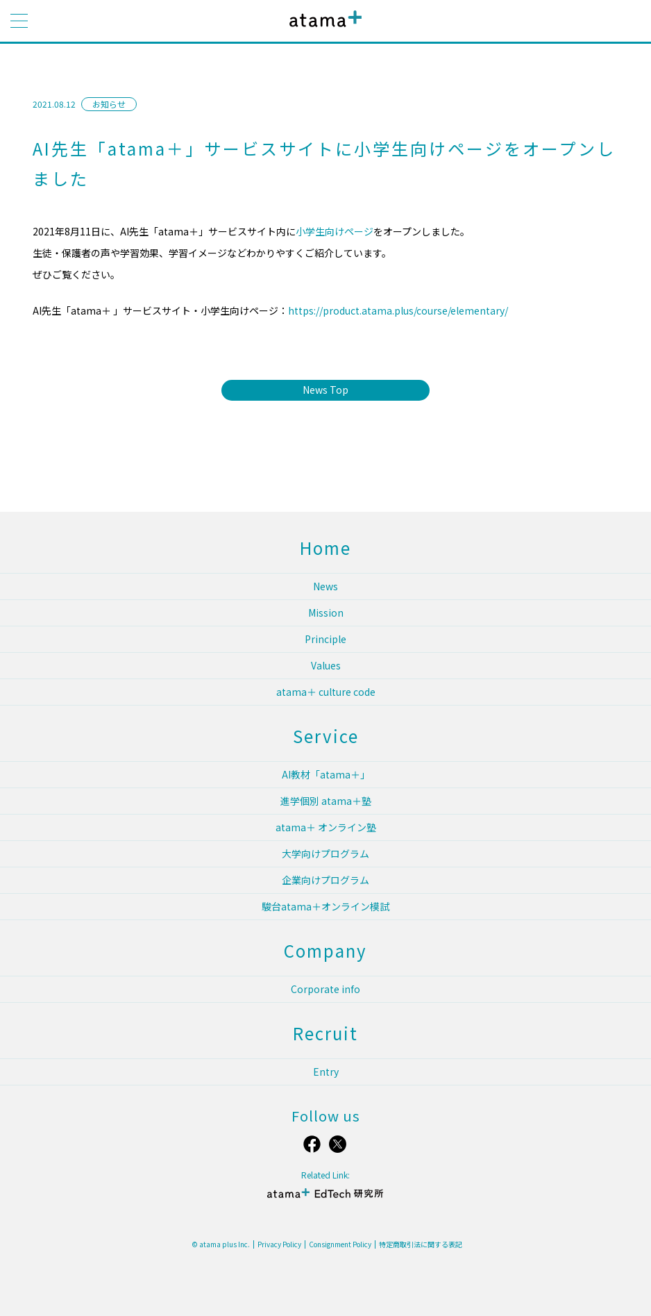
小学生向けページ (334, 231)
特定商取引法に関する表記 (420, 1244)
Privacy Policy (279, 1244)
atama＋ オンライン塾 (326, 827)
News (325, 586)
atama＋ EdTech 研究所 (325, 1199)
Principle (325, 639)
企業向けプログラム (325, 880)
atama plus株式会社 (323, 29)
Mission (326, 612)
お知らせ (109, 104)
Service (326, 736)
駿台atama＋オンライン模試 (325, 906)
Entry (326, 1071)
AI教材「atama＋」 (326, 774)
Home (325, 547)
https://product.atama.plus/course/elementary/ (398, 310)
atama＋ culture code (325, 692)
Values (326, 665)
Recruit (325, 1033)
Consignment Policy (340, 1244)
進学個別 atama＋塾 (325, 801)
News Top (325, 390)
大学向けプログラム (325, 853)
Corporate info (325, 989)
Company (325, 950)
